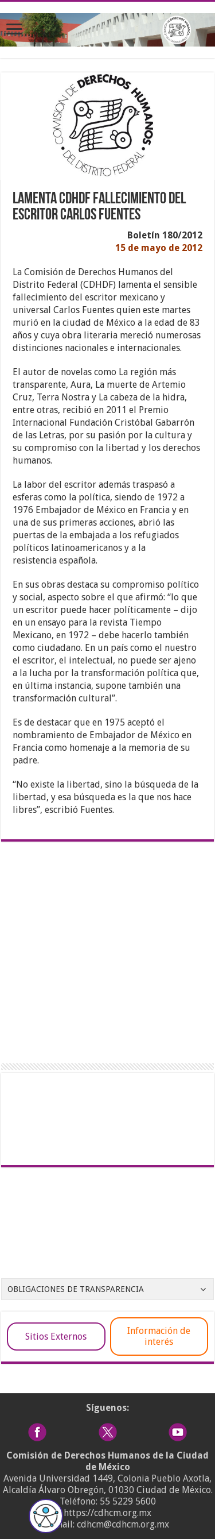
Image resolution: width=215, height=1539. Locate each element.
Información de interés (158, 1336)
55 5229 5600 (128, 1501)
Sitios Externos (56, 1336)
